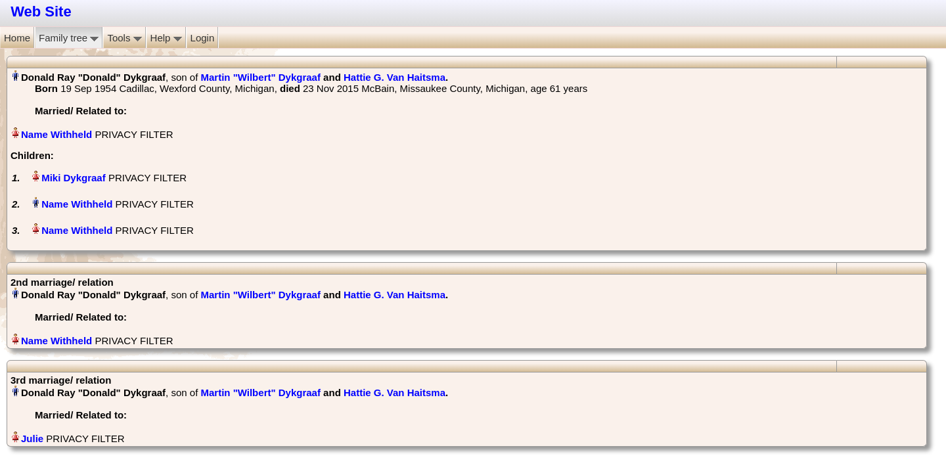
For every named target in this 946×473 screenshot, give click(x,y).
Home (17, 37)
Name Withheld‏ (56, 134)
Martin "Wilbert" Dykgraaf (260, 77)
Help (166, 37)
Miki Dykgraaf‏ (73, 177)
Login (203, 37)
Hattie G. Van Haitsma (394, 77)
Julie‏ (32, 438)
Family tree (69, 37)
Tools (124, 37)
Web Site (41, 11)
